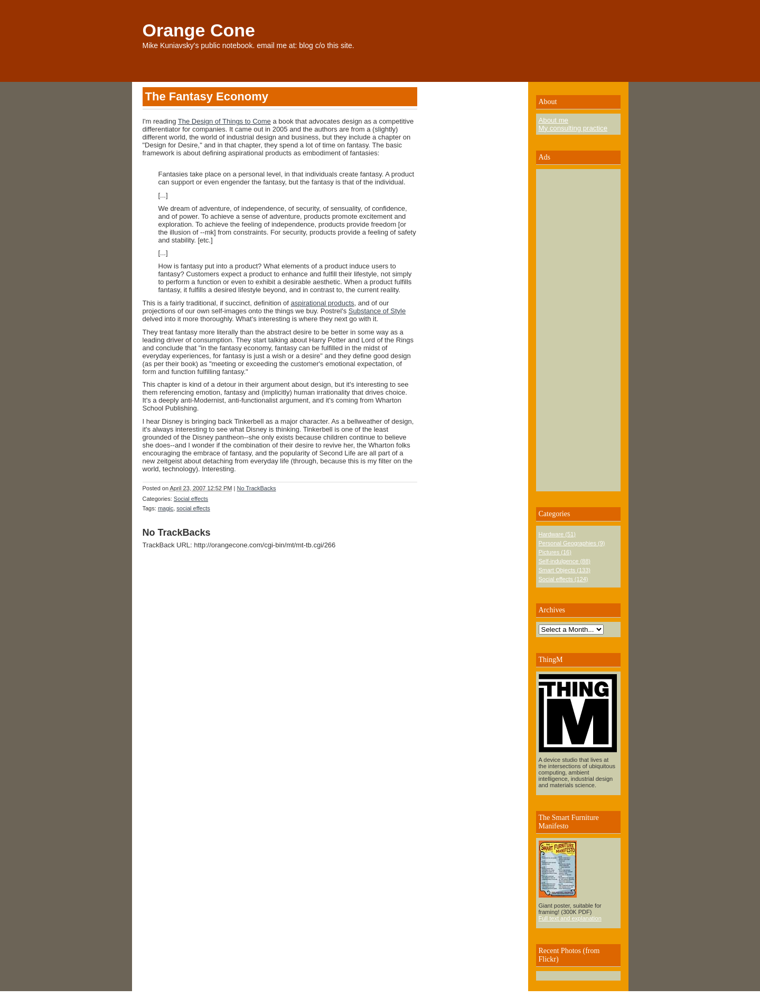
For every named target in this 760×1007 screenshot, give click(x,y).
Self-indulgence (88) (564, 561)
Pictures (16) (555, 552)
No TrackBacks (256, 488)
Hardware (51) (557, 534)
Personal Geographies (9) (572, 543)
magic (165, 508)
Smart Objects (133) (564, 570)
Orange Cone (199, 30)
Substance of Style (377, 311)
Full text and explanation (570, 918)
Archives (552, 610)
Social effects (191, 499)
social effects (193, 508)
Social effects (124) (563, 579)
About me (553, 120)
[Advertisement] (570, 330)
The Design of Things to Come (224, 121)
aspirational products (322, 303)
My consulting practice (573, 128)
